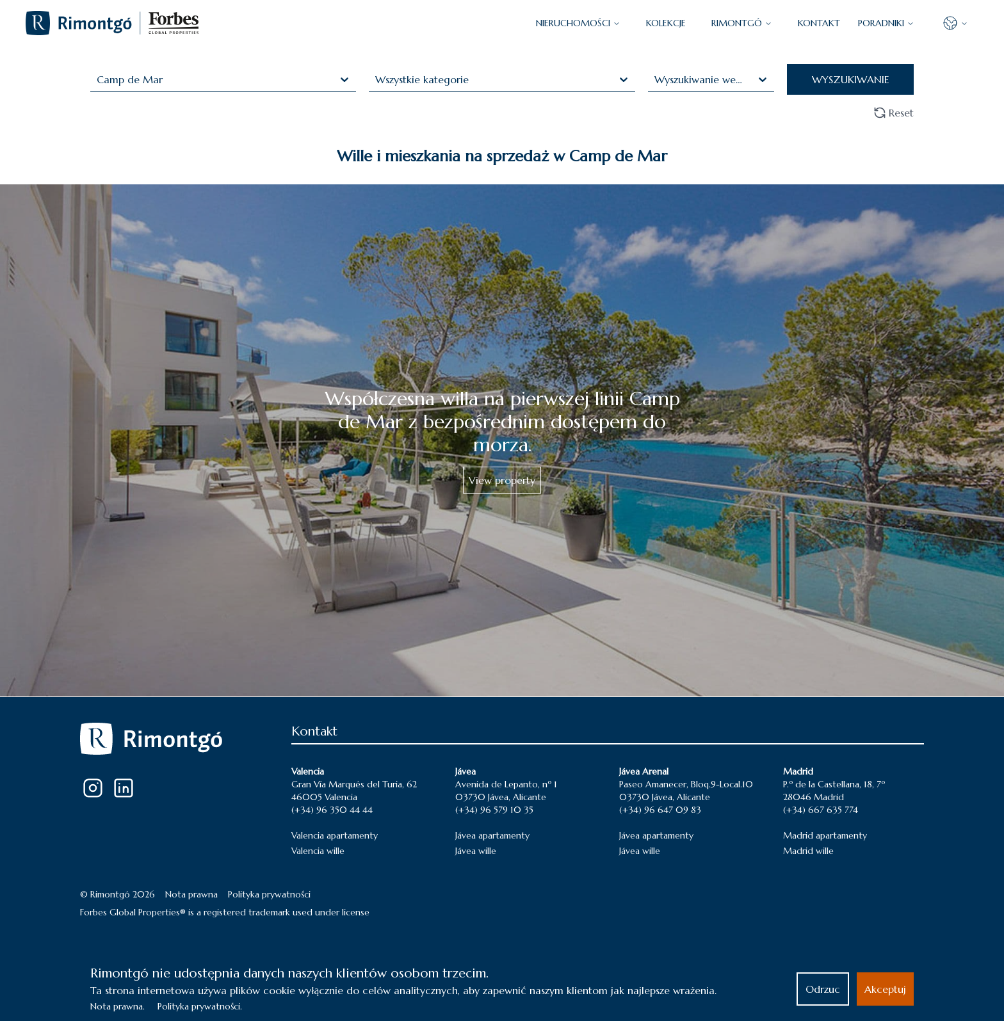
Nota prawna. (117, 1006)
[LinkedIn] (123, 788)
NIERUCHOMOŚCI (578, 23)
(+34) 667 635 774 (820, 810)
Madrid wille (808, 850)
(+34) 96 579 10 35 (494, 810)
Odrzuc (823, 989)
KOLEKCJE (666, 23)
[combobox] (98, 79)
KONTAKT (819, 23)
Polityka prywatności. (200, 1006)
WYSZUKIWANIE (850, 79)
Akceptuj (885, 989)
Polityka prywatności (269, 894)
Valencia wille (317, 850)
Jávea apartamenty (492, 835)
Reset (893, 112)
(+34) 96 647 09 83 (660, 810)
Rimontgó (741, 23)
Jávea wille (475, 850)
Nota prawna (191, 894)
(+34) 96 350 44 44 (332, 810)
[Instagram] (93, 788)
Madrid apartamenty (825, 835)
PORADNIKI (886, 23)
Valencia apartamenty (334, 835)
